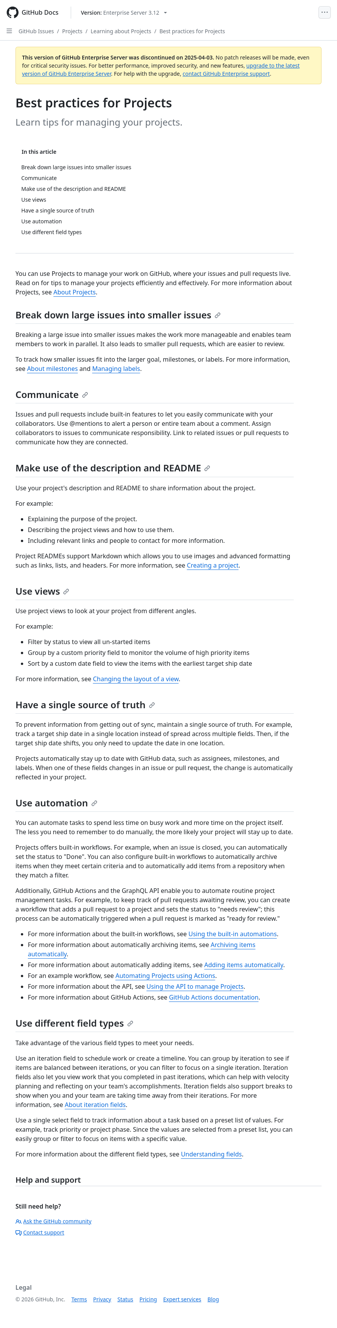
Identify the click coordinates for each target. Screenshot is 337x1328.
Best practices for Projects (192, 31)
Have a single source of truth (85, 704)
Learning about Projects (120, 31)
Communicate (51, 394)
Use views (42, 591)
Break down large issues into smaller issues (118, 314)
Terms (79, 1299)
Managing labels (116, 368)
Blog (213, 1299)
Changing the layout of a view (136, 679)
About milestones (52, 368)
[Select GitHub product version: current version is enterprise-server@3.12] (123, 13)
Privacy (102, 1299)
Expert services (182, 1299)
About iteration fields (95, 1104)
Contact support (39, 1232)
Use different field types (74, 1023)
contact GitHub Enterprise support (226, 73)
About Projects (74, 292)
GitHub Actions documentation (214, 997)
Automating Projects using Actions (165, 975)
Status (125, 1299)
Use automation (56, 802)
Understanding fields (211, 1154)
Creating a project (212, 565)
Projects (72, 31)
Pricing (148, 1299)
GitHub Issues (36, 31)
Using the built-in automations (232, 934)
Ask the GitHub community (53, 1221)
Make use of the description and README (112, 467)
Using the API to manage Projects (194, 986)
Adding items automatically (243, 965)
